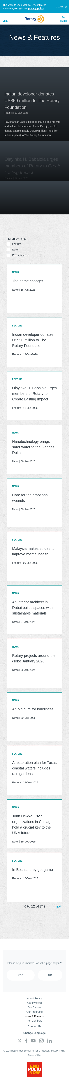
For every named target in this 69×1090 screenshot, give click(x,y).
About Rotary (34, 998)
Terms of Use (34, 1055)
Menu (5, 19)
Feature (16, 243)
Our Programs (34, 1011)
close (59, 6)
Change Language (34, 1032)
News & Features (34, 1016)
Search (63, 18)
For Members (34, 1020)
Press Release (20, 255)
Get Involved (34, 1002)
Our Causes (34, 1007)
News (15, 249)
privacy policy (36, 8)
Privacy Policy (58, 1050)
